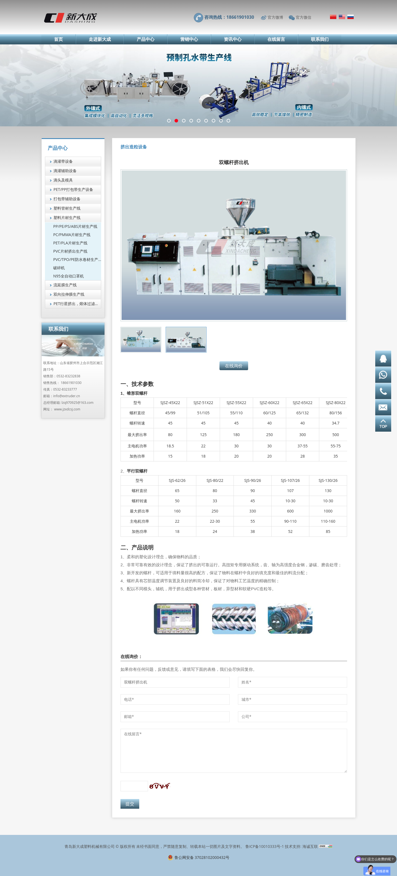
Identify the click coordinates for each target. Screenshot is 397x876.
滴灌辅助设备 (65, 170)
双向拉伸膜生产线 (68, 294)
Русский (350, 17)
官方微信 (303, 17)
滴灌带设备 (63, 161)
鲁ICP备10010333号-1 (264, 846)
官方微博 (275, 17)
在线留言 (276, 39)
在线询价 (234, 366)
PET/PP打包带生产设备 (73, 189)
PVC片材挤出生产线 (70, 251)
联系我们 (320, 39)
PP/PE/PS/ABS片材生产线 (75, 226)
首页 (58, 39)
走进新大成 (100, 39)
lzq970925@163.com (77, 402)
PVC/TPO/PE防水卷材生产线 (77, 259)
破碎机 (59, 267)
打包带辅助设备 (67, 198)
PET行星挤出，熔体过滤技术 (77, 303)
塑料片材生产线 (67, 217)
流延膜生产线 (65, 284)
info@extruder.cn (66, 396)
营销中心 (189, 39)
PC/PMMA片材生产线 (71, 234)
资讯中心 (233, 39)
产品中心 (145, 39)
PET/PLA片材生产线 (70, 242)
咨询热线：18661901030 (229, 17)
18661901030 (71, 382)
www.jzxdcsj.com (67, 409)
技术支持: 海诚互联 (301, 846)
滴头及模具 (63, 180)
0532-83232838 (68, 376)
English (342, 17)
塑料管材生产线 (67, 208)
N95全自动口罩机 (68, 276)
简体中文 (333, 17)
